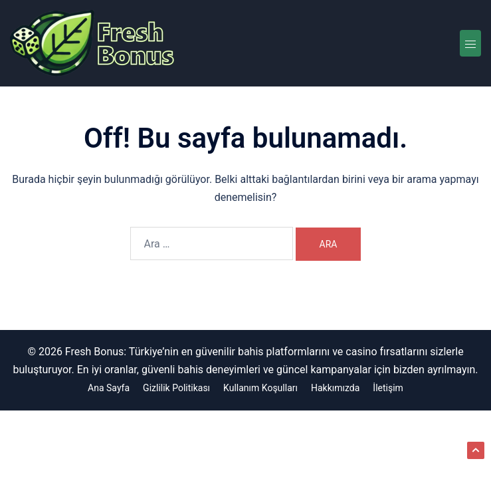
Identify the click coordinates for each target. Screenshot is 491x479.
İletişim (388, 388)
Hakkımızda (335, 388)
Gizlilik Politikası (176, 388)
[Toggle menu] (470, 43)
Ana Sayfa (109, 388)
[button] (475, 450)
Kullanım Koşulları (260, 388)
